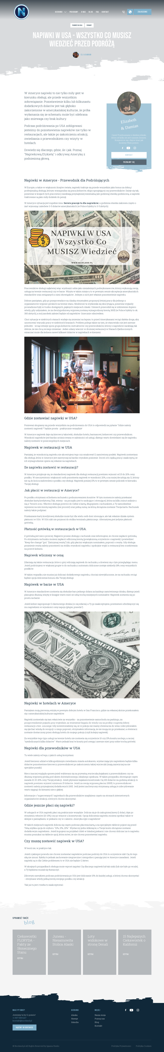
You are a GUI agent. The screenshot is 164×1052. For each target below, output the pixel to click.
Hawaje (74, 1018)
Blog (97, 1022)
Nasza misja (100, 1015)
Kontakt (98, 1026)
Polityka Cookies (143, 1046)
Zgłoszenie (143, 12)
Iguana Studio (53, 1046)
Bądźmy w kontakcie (24, 1027)
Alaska (74, 1015)
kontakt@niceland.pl (22, 1020)
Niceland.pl (20, 1046)
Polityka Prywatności (121, 1046)
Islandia (75, 1022)
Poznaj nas (100, 1018)
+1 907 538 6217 (19, 1018)
